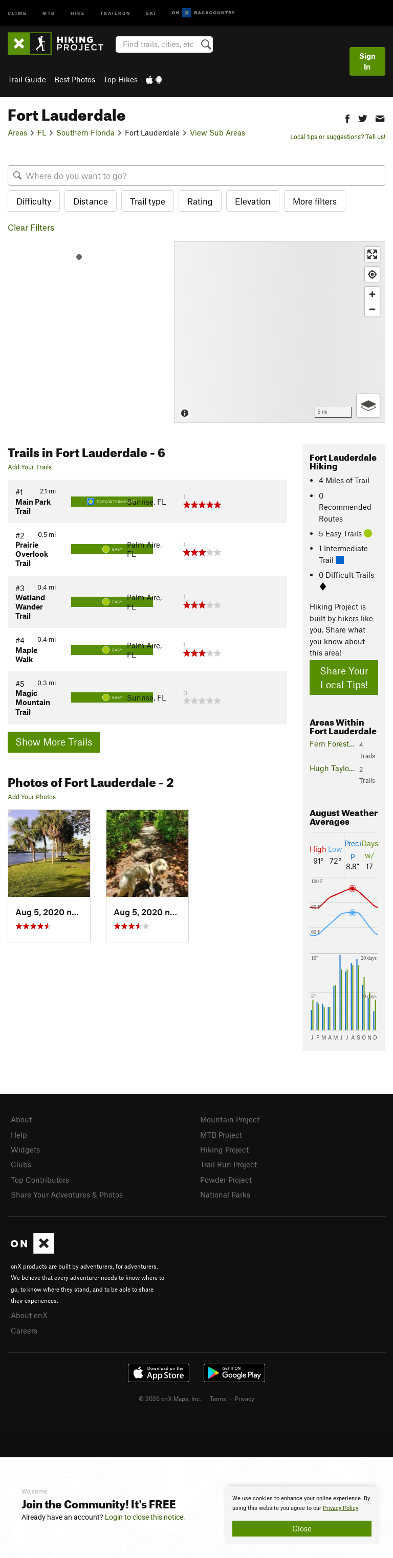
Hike (78, 12)
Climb (17, 12)
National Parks (225, 1194)
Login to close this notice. (145, 1517)
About (21, 1119)
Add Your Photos (32, 797)
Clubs (21, 1164)
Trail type (147, 201)
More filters (315, 201)
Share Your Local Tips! (344, 677)
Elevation (253, 201)
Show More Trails (53, 742)
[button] (347, 117)
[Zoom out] (372, 309)
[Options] (368, 405)
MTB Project (221, 1134)
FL (41, 132)
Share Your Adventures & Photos (67, 1194)
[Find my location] (372, 274)
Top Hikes (120, 79)
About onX (29, 1315)
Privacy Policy (340, 1508)
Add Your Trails (30, 467)
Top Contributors (40, 1179)
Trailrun (115, 12)
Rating (200, 201)
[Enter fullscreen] (372, 254)
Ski (151, 12)
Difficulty (33, 201)
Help (19, 1134)
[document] (302, 1515)
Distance (90, 201)
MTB (48, 12)
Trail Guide (27, 79)
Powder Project (226, 1179)
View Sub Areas (217, 132)
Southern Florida (85, 132)
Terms (218, 1398)
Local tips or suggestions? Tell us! (337, 136)
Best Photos (74, 79)
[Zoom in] (372, 294)
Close (302, 1528)
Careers (24, 1330)
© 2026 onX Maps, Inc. (170, 1398)
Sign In (367, 61)
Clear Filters (31, 227)
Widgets (25, 1149)
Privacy (244, 1398)
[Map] (279, 332)
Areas (17, 132)
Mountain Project (229, 1119)
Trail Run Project (228, 1164)
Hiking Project (224, 1149)
